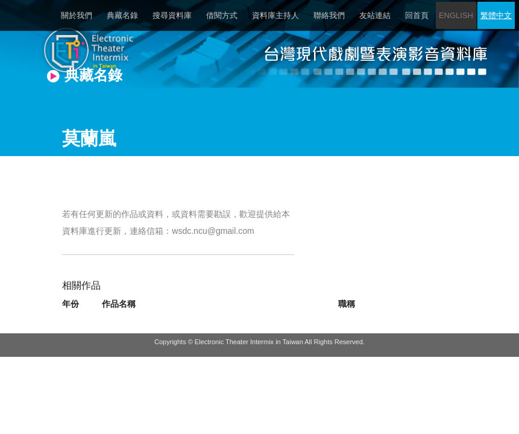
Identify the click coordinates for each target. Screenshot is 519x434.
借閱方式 (221, 15)
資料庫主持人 (275, 15)
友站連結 (375, 15)
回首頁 (417, 15)
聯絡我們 (329, 15)
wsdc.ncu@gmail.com (213, 231)
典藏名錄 (122, 15)
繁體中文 (496, 15)
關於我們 (76, 15)
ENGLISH (456, 15)
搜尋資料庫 (172, 15)
